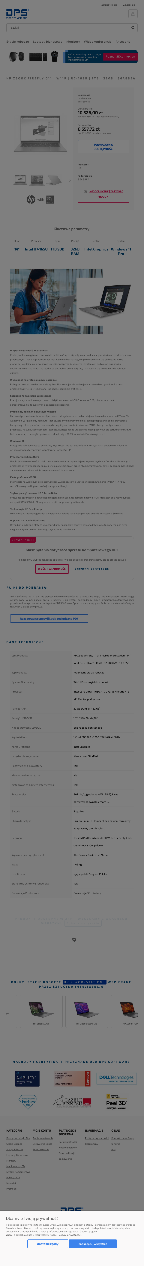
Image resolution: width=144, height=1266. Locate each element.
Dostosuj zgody (47, 1243)
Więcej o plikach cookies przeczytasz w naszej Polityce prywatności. (44, 1234)
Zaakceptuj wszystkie (93, 1243)
